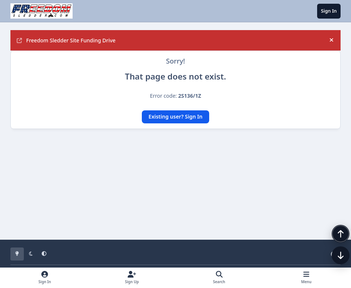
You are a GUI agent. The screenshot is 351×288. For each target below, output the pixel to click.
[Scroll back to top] (333, 249)
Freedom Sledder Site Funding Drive (66, 40)
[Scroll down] (333, 270)
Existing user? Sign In (175, 116)
